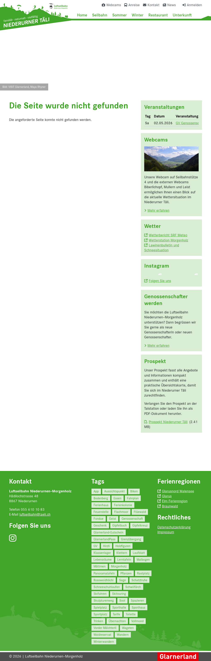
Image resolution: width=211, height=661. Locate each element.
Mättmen (100, 566)
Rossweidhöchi (104, 580)
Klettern (121, 553)
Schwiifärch (133, 587)
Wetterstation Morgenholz (168, 240)
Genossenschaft (132, 519)
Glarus (167, 496)
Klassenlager (102, 553)
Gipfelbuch (119, 525)
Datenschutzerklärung (174, 527)
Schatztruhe (139, 580)
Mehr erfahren (158, 210)
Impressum (165, 532)
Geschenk (100, 525)
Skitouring (119, 594)
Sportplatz (100, 614)
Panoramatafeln (104, 573)
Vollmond (137, 621)
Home (82, 15)
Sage (122, 580)
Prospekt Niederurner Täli (168, 437)
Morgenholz (119, 566)
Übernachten (117, 621)
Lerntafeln (124, 559)
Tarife (116, 614)
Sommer (119, 15)
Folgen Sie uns (160, 296)
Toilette (131, 614)
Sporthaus (138, 607)
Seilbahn (99, 15)
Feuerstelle (101, 512)
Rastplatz (143, 573)
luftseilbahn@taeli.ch (34, 514)
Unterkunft (182, 15)
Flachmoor (121, 512)
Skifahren (100, 594)
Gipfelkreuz (140, 525)
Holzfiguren (122, 546)
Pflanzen (125, 573)
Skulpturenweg (104, 600)
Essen (117, 498)
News (171, 5)
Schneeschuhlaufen (107, 587)
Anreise (134, 5)
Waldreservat (102, 635)
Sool (122, 600)
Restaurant (158, 15)
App (96, 491)
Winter (137, 15)
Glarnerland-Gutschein (108, 532)
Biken (134, 491)
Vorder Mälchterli (105, 628)
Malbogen (143, 559)
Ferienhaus (101, 505)
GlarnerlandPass (104, 539)
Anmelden (194, 5)
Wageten (128, 628)
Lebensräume (103, 559)
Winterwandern (104, 642)
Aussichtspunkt (114, 491)
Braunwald (170, 506)
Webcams (113, 5)
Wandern (123, 635)
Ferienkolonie (123, 505)
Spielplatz (100, 607)
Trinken (98, 621)
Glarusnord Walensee (178, 491)
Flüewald (140, 512)
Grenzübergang (131, 539)
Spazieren (137, 600)
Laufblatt (139, 553)
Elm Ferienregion (175, 501)
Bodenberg (101, 498)
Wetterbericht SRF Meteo (168, 235)
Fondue (98, 519)
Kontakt (153, 5)
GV (95, 546)
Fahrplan (133, 498)
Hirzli (106, 546)
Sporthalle (119, 607)
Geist (112, 519)
